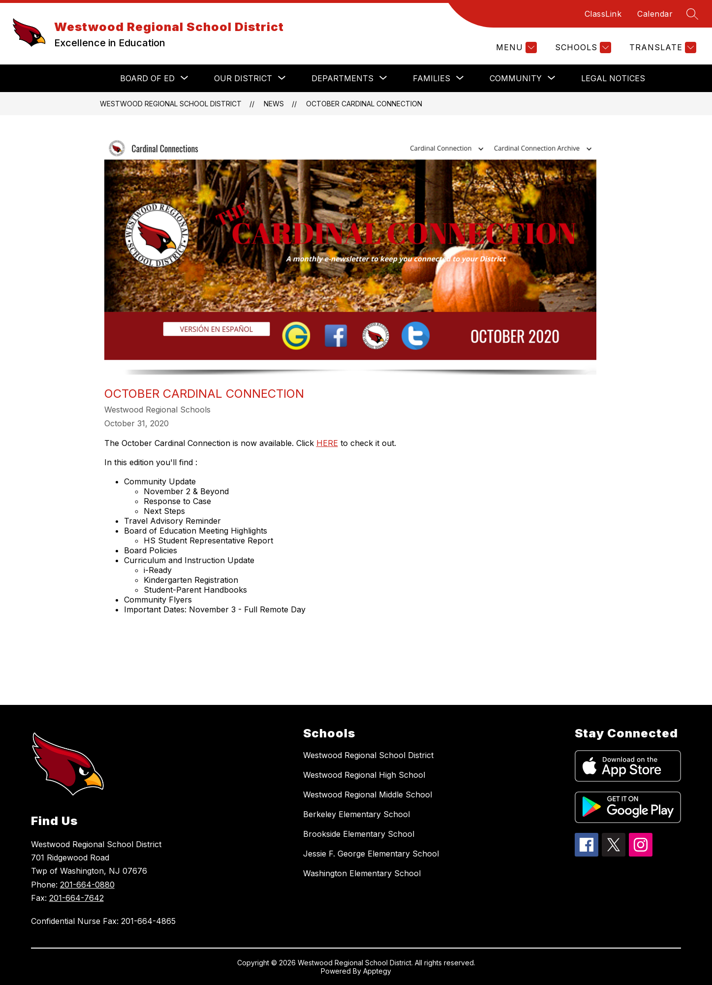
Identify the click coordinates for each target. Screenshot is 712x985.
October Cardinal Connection (364, 103)
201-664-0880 (87, 885)
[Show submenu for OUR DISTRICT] (243, 78)
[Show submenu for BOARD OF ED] (147, 78)
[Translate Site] (661, 47)
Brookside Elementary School (358, 834)
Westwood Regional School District (171, 103)
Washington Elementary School (362, 873)
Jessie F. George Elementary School (371, 853)
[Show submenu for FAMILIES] (431, 78)
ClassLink (603, 14)
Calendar (655, 14)
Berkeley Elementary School (356, 814)
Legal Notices (613, 78)
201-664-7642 (76, 898)
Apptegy (377, 971)
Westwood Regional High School (364, 775)
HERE (327, 443)
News (274, 103)
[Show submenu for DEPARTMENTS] (342, 78)
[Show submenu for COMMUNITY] (516, 78)
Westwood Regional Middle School (367, 794)
